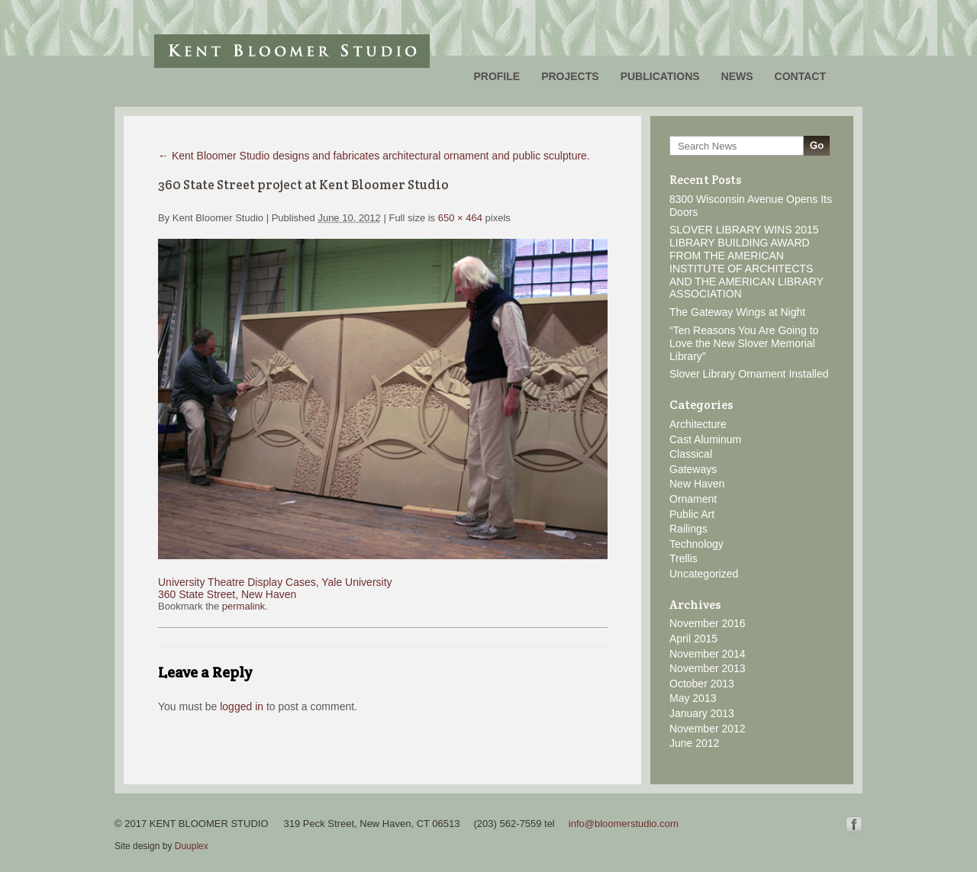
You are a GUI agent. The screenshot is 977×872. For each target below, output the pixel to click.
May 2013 (692, 698)
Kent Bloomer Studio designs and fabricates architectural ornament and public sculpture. (374, 156)
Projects (569, 76)
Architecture (698, 424)
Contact (800, 76)
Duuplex (191, 846)
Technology (696, 544)
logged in (241, 706)
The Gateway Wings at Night (737, 312)
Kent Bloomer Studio (292, 51)
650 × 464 (460, 218)
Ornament (693, 499)
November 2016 (707, 623)
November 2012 (707, 728)
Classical (690, 454)
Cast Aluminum (705, 439)
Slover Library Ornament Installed (749, 374)
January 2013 (701, 713)
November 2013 (707, 668)
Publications (660, 76)
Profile (496, 76)
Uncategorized (703, 574)
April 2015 (693, 638)
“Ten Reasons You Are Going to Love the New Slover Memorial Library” (743, 343)
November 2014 (707, 654)
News (737, 76)
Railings (688, 529)
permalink (243, 606)
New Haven (696, 484)
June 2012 (694, 743)
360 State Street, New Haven (227, 594)
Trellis (683, 558)
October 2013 (701, 683)
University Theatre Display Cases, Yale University (275, 582)
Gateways (693, 469)
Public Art (691, 514)
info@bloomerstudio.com (624, 823)
